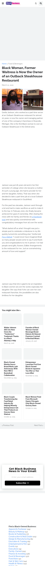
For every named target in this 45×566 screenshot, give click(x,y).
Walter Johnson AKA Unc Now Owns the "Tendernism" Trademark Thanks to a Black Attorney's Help (11, 334)
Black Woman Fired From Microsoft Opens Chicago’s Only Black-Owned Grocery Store (33, 401)
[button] (3, 3)
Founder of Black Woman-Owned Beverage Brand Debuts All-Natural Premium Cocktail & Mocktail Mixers (33, 333)
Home (4, 64)
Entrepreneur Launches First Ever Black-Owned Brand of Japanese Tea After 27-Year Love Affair (33, 367)
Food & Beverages (15, 64)
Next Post (38, 425)
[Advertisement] (22, 31)
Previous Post (8, 425)
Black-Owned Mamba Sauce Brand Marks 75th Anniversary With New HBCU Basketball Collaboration (11, 368)
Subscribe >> (22, 483)
